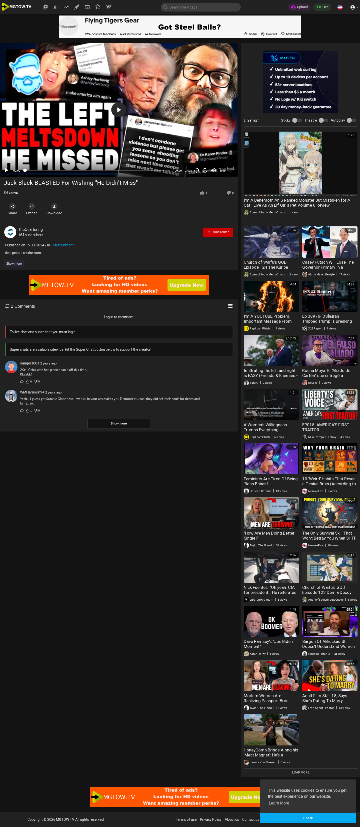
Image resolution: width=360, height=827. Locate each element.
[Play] (6, 170)
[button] (340, 7)
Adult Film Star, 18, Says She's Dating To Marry (324, 698)
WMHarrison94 (32, 392)
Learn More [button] (279, 803)
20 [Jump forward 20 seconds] (205, 170)
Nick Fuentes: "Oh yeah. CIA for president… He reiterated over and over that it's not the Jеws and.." (271, 595)
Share (13, 209)
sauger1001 (29, 363)
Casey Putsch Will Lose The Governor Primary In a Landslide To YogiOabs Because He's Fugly (328, 270)
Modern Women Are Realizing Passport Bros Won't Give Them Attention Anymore (269, 703)
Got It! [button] (308, 818)
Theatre (310, 120)
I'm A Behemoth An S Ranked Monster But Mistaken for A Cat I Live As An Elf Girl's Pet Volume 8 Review (297, 203)
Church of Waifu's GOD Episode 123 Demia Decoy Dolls (327, 592)
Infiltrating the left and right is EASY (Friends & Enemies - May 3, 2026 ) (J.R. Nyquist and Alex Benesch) (271, 378)
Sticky (285, 120)
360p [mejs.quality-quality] (223, 170)
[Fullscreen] (230, 170)
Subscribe (218, 232)
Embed (33, 209)
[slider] (97, 170)
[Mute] (213, 170)
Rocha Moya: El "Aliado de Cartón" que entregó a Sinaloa (326, 375)
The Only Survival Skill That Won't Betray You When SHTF (329, 536)
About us (232, 819)
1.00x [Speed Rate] (188, 170)
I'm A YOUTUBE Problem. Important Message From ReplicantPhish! (268, 321)
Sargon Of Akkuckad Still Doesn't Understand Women (328, 644)
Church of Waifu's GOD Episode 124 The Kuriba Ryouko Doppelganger (266, 267)
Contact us (250, 819)
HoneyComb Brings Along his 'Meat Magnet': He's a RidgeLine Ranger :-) (271, 754)
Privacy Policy (211, 819)
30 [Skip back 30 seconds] (197, 170)
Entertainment (62, 245)
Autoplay (338, 120)
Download (56, 209)
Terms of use (186, 819)
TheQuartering (30, 229)
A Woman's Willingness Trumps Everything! (265, 427)
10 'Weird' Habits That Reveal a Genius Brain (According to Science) (329, 483)
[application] (119, 110)
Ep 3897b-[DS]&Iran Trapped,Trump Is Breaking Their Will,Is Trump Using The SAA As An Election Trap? (329, 324)
